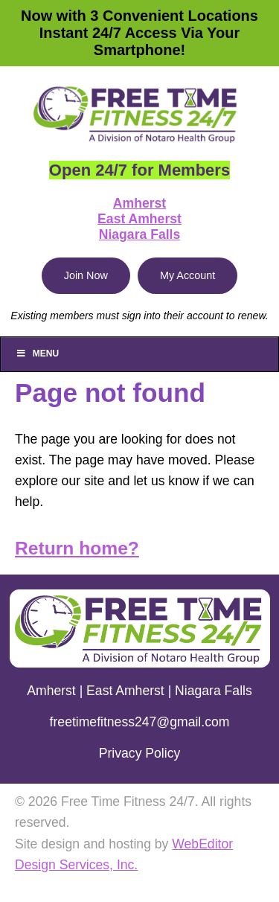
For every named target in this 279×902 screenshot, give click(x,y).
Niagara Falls (140, 234)
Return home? (77, 548)
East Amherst (139, 218)
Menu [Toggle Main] (37, 353)
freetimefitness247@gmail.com (140, 721)
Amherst (139, 203)
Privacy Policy (140, 753)
